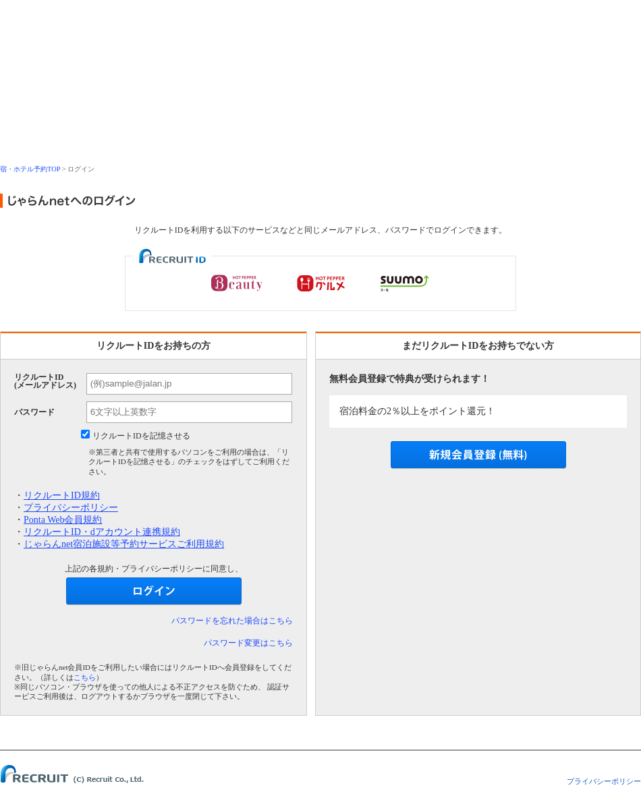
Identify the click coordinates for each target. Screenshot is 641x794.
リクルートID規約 (62, 495)
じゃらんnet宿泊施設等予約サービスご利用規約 (124, 544)
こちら (85, 677)
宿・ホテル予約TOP (30, 169)
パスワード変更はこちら (248, 643)
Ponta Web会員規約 (63, 520)
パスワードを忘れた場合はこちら (232, 620)
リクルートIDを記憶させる (141, 436)
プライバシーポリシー (71, 508)
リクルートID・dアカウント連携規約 (102, 532)
